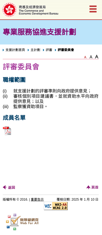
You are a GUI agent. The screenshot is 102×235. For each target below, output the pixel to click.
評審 (49, 50)
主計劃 (35, 50)
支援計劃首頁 (15, 50)
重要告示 (37, 199)
